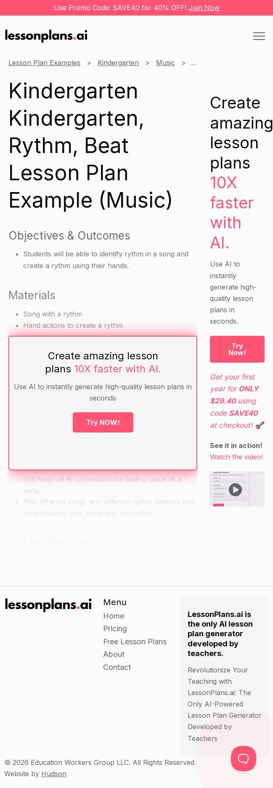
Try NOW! (103, 422)
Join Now (204, 7)
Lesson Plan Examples (44, 62)
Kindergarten (118, 62)
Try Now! (237, 349)
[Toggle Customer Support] (243, 758)
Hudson (53, 774)
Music (165, 62)
